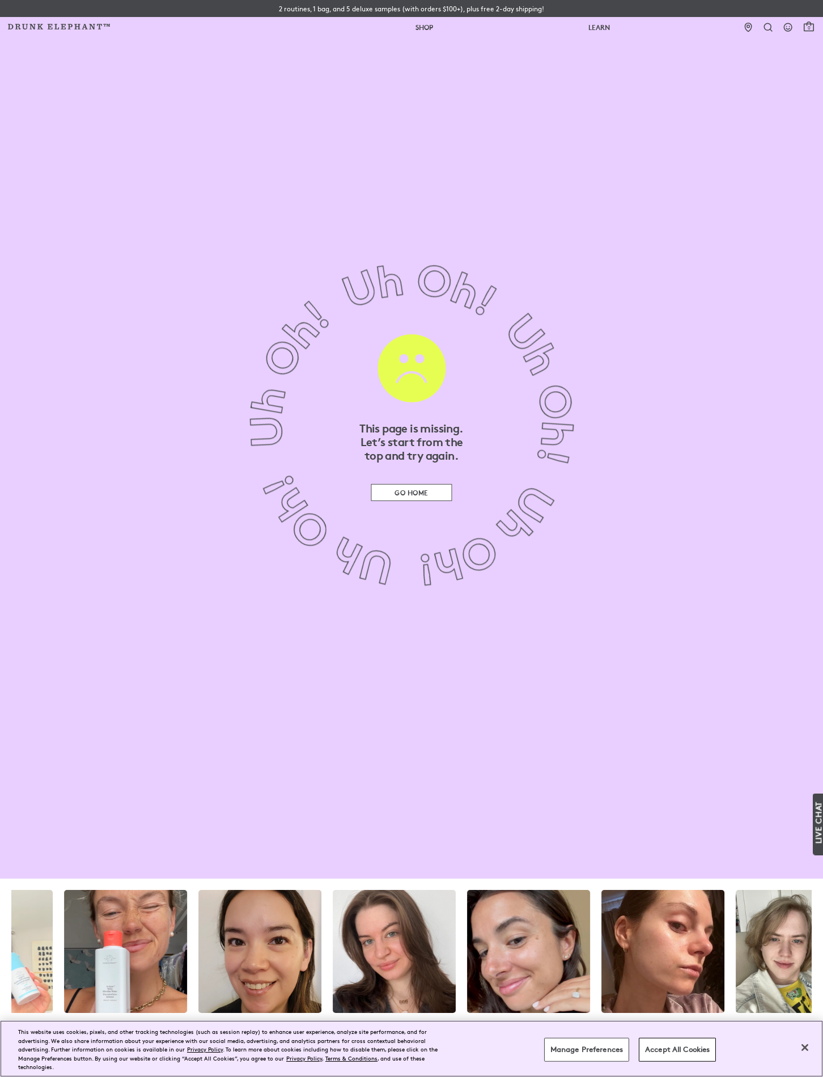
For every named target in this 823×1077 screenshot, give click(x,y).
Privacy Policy (205, 1049)
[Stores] (748, 27)
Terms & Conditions (351, 1058)
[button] (411, 8)
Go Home (411, 492)
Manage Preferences (586, 1049)
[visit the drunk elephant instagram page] (411, 951)
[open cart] (809, 26)
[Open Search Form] (768, 27)
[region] (411, 1048)
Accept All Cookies (677, 1049)
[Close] (804, 1047)
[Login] (788, 27)
